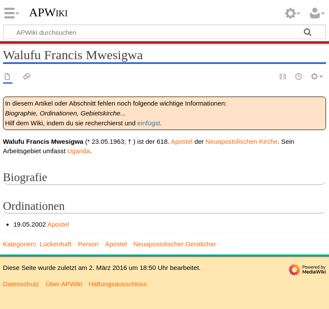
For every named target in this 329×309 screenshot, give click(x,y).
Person (88, 244)
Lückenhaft (56, 244)
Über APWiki (63, 284)
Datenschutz (21, 284)
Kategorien (18, 244)
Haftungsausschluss (118, 284)
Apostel (182, 141)
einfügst (149, 123)
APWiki (48, 12)
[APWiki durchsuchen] (164, 32)
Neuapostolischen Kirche (242, 141)
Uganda (78, 150)
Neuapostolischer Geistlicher (174, 244)
